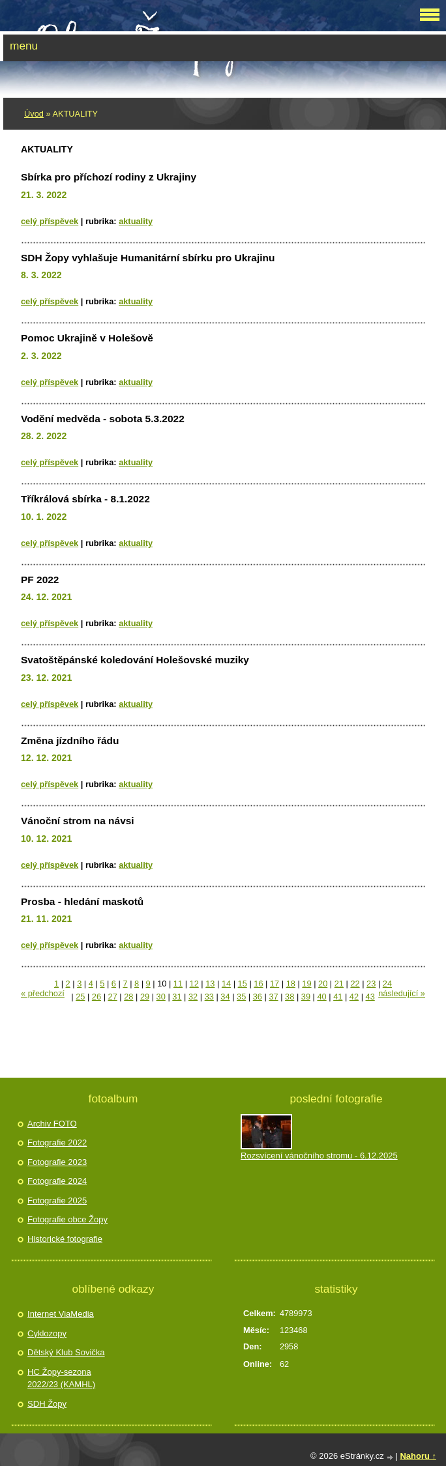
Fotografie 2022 (57, 1142)
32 (193, 996)
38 (289, 996)
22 (354, 983)
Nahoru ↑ (418, 1456)
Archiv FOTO (52, 1123)
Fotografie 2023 (57, 1162)
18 (290, 983)
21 (339, 983)
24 (387, 983)
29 (144, 996)
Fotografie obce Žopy (67, 1219)
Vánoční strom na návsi (77, 820)
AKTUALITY (136, 221)
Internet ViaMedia (60, 1314)
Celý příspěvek (49, 221)
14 (226, 983)
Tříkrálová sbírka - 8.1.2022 (85, 498)
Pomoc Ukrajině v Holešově (87, 337)
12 (194, 983)
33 (209, 996)
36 (257, 996)
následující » (401, 993)
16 (258, 983)
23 (371, 983)
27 (112, 996)
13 (210, 983)
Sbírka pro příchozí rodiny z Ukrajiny (108, 176)
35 (241, 996)
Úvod (34, 114)
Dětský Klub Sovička (66, 1352)
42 (354, 996)
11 (178, 983)
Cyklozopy (47, 1333)
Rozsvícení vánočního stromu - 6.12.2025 (319, 1155)
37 (273, 996)
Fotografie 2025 (57, 1200)
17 (274, 983)
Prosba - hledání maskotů (82, 901)
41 (337, 996)
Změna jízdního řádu (70, 740)
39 (305, 996)
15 (242, 983)
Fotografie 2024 (57, 1181)
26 (96, 996)
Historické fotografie (64, 1239)
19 (306, 983)
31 (176, 996)
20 (322, 983)
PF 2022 (40, 579)
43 (370, 996)
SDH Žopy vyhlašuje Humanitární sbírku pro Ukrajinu (148, 257)
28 (128, 996)
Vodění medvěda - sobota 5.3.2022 (103, 418)
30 (161, 996)
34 (225, 996)
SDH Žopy (47, 1404)
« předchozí (43, 993)
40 (321, 996)
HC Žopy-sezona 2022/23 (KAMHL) (61, 1378)
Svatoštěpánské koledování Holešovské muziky (135, 659)
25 (80, 996)
